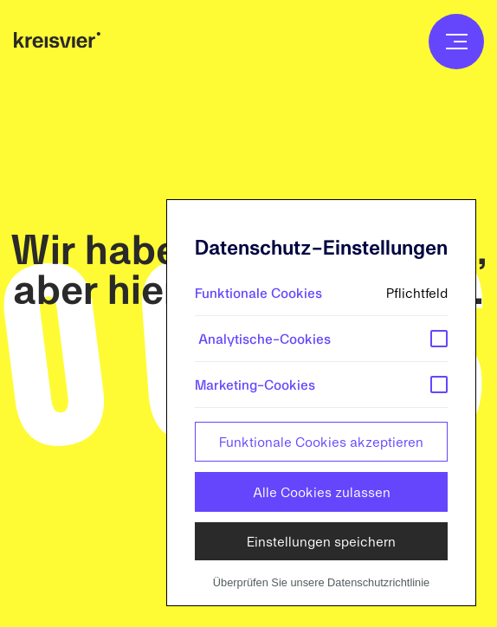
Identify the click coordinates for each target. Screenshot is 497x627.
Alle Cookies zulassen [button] (321, 491)
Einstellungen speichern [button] (321, 541)
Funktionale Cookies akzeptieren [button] (321, 441)
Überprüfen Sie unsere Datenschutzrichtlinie (321, 582)
